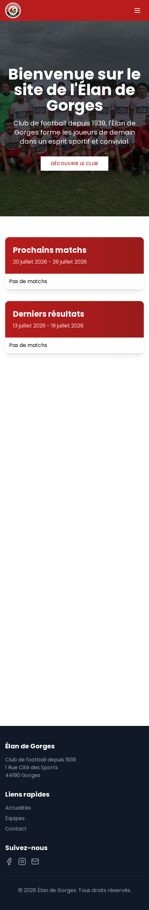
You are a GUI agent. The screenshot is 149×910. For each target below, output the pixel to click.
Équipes (15, 818)
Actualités (18, 808)
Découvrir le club (74, 163)
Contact (16, 828)
